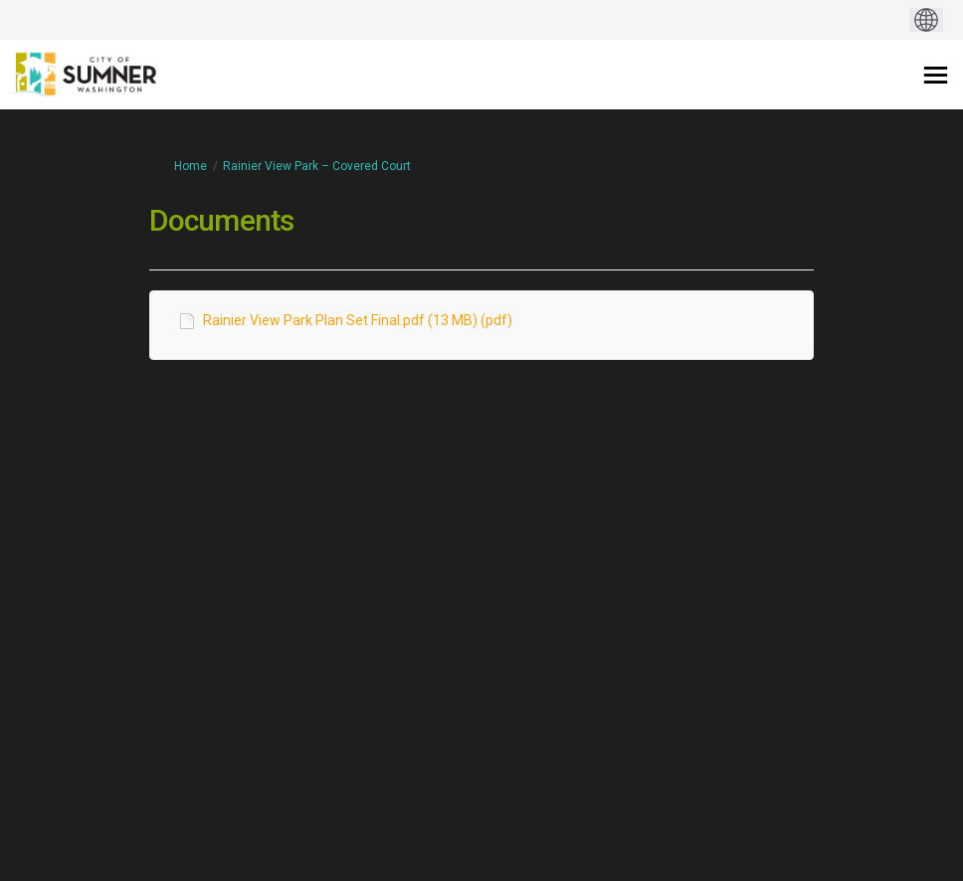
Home (190, 166)
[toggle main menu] (935, 75)
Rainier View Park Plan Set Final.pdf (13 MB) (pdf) (357, 320)
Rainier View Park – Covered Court (317, 166)
